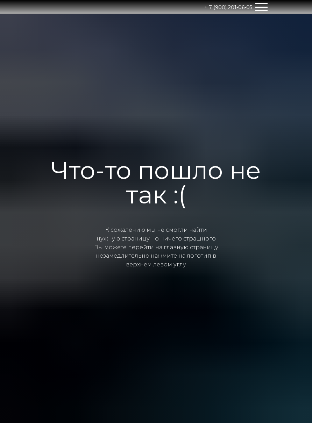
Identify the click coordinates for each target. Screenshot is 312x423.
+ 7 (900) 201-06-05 (228, 7)
